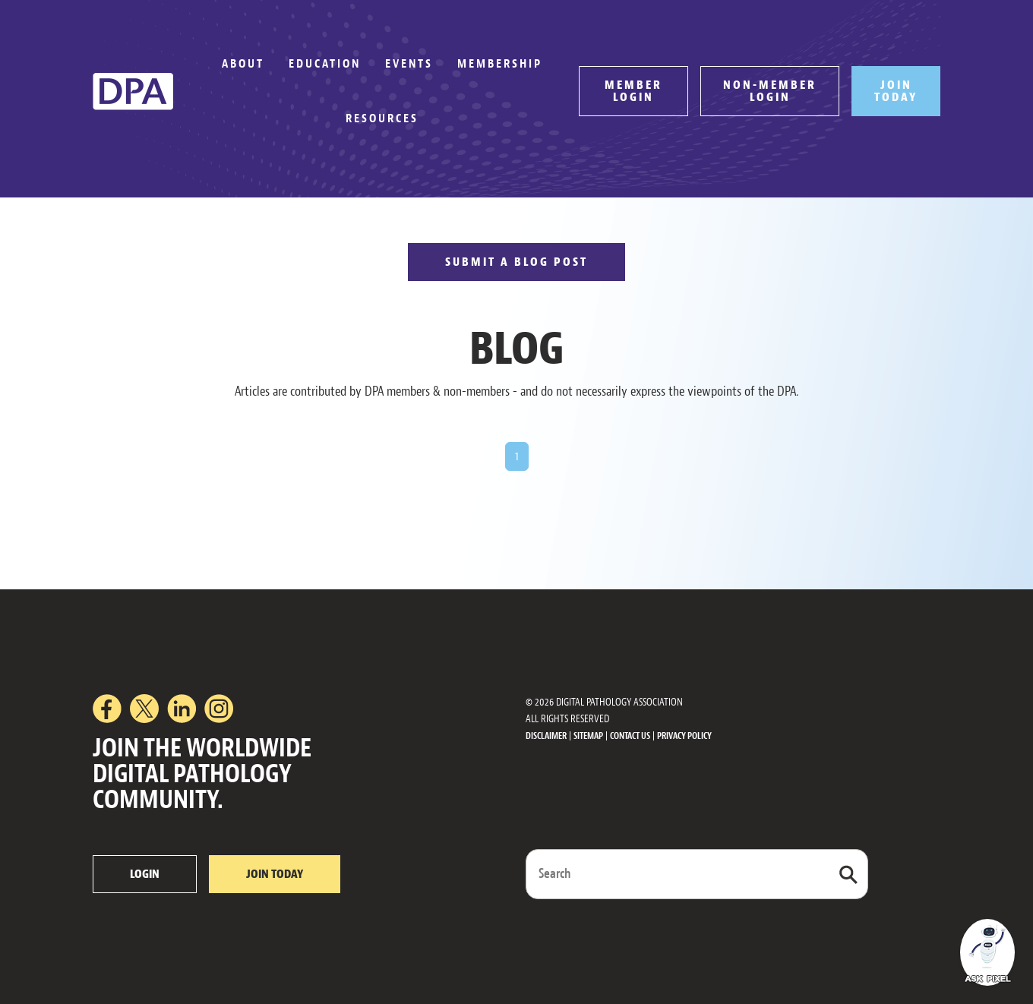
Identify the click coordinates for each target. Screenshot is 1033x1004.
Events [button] (409, 63)
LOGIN (145, 874)
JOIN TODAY (896, 91)
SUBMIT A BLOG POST (516, 262)
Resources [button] (382, 118)
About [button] (243, 63)
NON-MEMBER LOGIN (770, 91)
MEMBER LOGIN (633, 91)
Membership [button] (499, 63)
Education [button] (325, 63)
